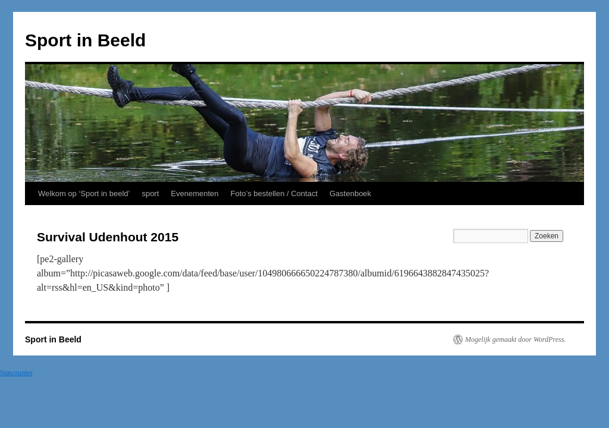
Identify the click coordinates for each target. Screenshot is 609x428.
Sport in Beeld (85, 40)
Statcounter (16, 373)
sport (150, 193)
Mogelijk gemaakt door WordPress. (515, 339)
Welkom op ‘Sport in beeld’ (84, 193)
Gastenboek (350, 193)
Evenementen (194, 193)
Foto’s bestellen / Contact (274, 193)
